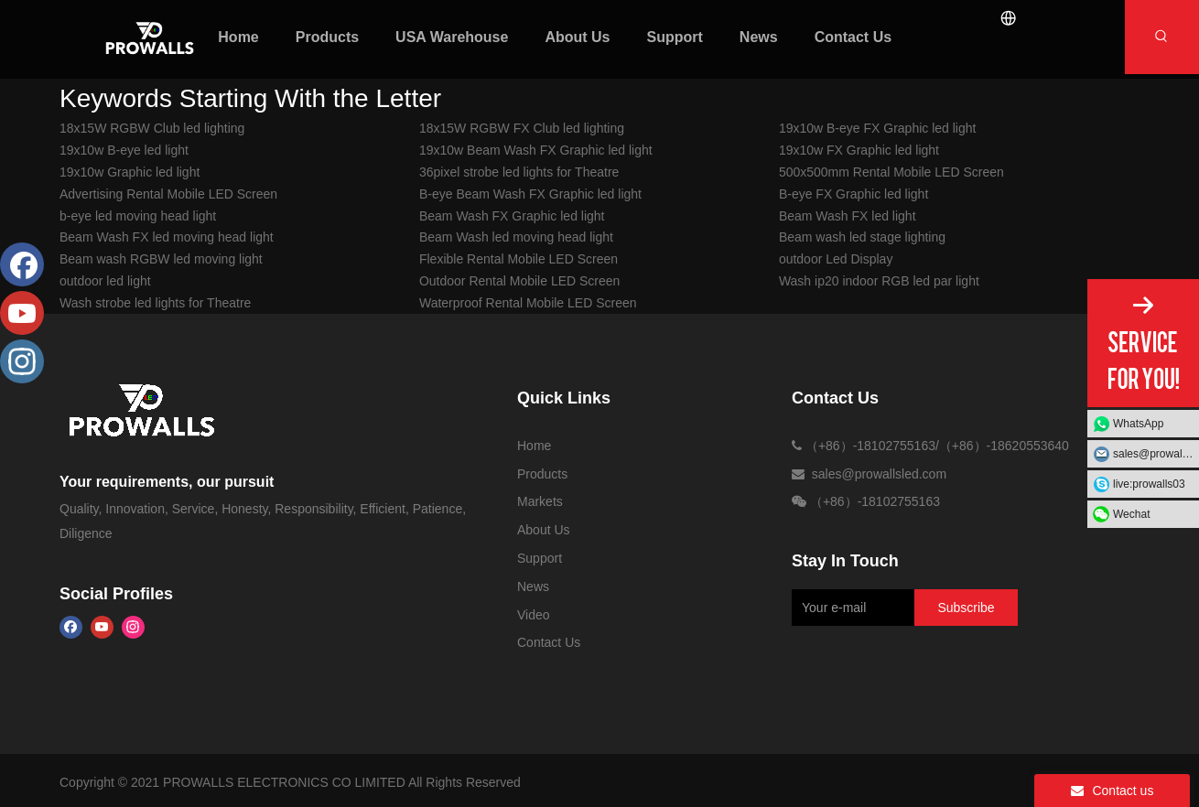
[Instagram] (133, 627)
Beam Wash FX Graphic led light (512, 216)
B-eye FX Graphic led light (853, 194)
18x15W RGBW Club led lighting (151, 128)
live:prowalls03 (1149, 484)
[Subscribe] (965, 607)
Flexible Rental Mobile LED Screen (518, 259)
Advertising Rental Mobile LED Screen (168, 194)
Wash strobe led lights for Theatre (155, 303)
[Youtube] (102, 627)
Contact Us (548, 642)
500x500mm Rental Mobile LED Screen (891, 172)
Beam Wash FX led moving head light (166, 237)
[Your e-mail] (850, 607)
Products (542, 474)
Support (539, 558)
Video (533, 615)
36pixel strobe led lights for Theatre (519, 172)
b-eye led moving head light (137, 216)
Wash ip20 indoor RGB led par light (879, 281)
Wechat (1131, 514)
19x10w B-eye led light (124, 150)
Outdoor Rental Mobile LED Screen (519, 281)
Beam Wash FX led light (847, 216)
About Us (543, 529)
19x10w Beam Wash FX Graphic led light (536, 150)
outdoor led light (105, 281)
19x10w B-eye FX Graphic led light (878, 128)
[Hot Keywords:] (1162, 37)
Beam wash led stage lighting (862, 237)
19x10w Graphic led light (129, 172)
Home (534, 445)
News (533, 586)
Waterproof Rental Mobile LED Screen (528, 303)
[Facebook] (70, 627)
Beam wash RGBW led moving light (161, 259)
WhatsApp (1138, 423)
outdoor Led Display (836, 259)
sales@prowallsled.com (1156, 453)
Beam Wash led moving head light (516, 237)
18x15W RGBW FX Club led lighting (521, 128)
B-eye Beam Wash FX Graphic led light (530, 194)
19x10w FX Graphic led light (859, 150)
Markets (540, 501)
